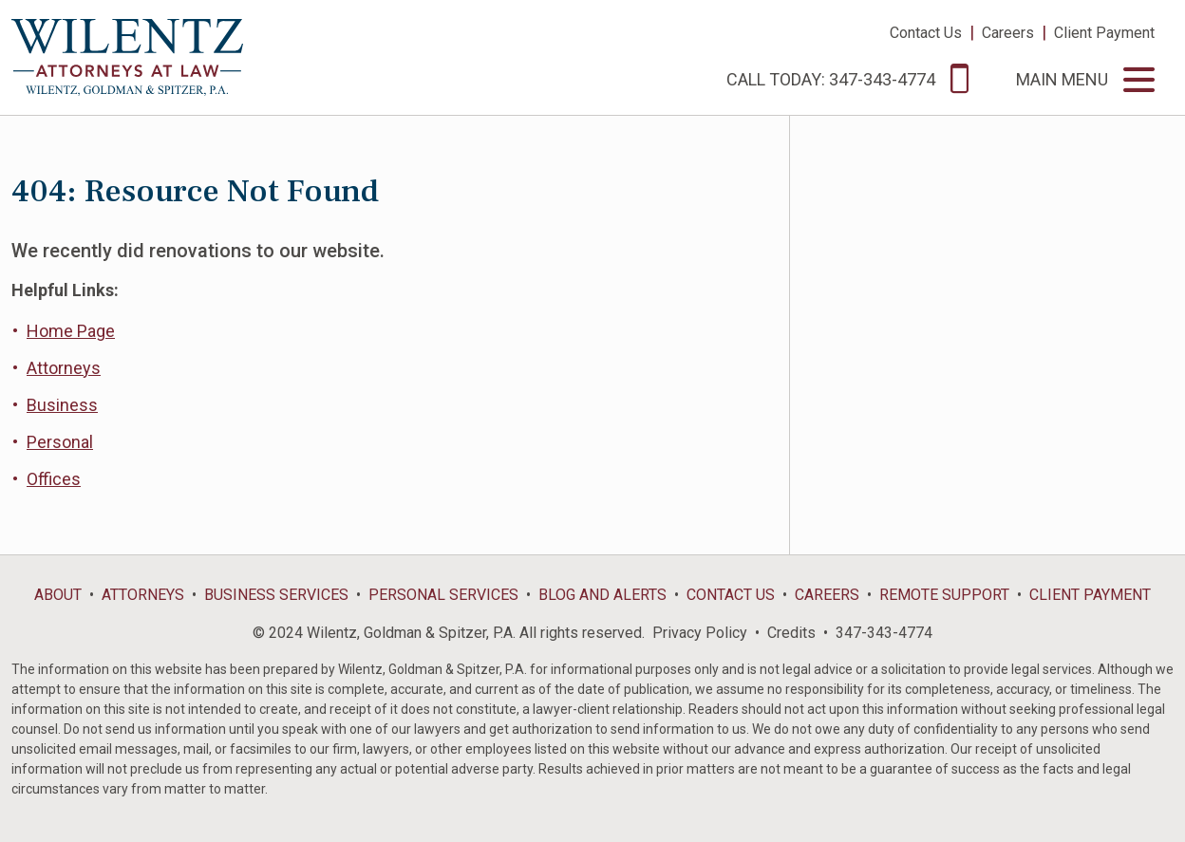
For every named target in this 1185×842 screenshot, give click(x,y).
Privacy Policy (699, 633)
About (58, 595)
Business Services (276, 595)
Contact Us (926, 33)
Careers (1008, 33)
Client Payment (1104, 33)
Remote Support (944, 595)
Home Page (71, 331)
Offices (54, 479)
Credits (791, 633)
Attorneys (64, 368)
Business (62, 405)
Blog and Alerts (602, 595)
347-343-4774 (884, 633)
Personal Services (443, 595)
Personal (60, 442)
